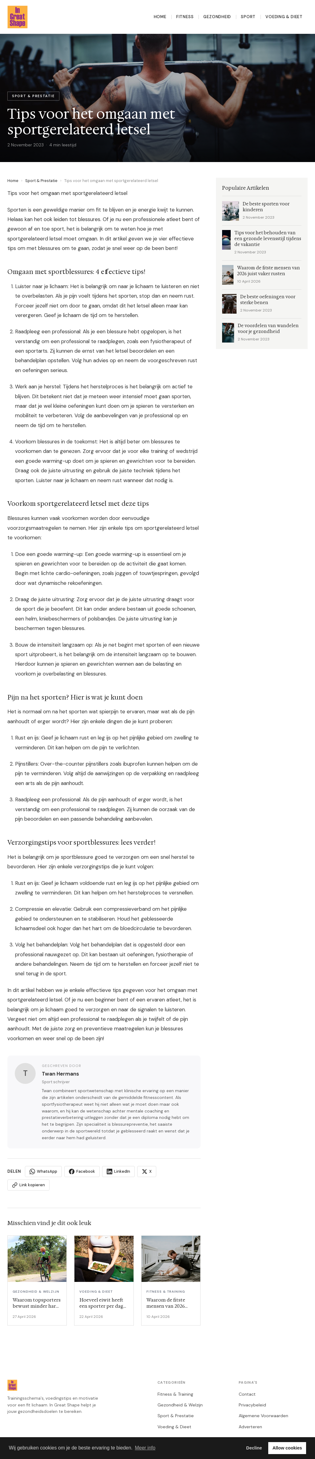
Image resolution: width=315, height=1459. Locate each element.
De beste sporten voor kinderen (266, 207)
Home (160, 16)
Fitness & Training (175, 1394)
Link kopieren (28, 1185)
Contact (247, 1394)
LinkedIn (118, 1171)
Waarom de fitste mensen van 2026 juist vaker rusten (268, 271)
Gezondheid (217, 16)
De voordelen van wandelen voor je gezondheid (268, 329)
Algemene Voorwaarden (263, 1415)
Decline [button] (254, 1447)
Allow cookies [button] (287, 1447)
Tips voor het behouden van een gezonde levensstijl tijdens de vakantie (267, 239)
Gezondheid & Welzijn (180, 1405)
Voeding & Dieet (284, 16)
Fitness (185, 16)
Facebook (82, 1171)
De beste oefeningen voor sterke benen (267, 300)
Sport (248, 16)
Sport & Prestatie (41, 180)
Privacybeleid (252, 1405)
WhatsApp (43, 1171)
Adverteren (250, 1426)
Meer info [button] (145, 1447)
